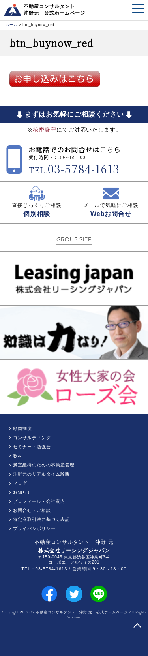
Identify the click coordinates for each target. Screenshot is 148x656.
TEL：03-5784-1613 (44, 568)
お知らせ (22, 492)
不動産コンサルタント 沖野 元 (74, 542)
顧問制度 (22, 428)
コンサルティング (32, 437)
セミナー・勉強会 (32, 446)
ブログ (20, 483)
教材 (17, 455)
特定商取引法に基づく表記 (41, 519)
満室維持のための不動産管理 (44, 464)
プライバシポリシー (34, 528)
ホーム (11, 25)
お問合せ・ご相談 (32, 510)
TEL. (74, 170)
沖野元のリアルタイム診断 (41, 474)
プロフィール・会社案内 (39, 501)
